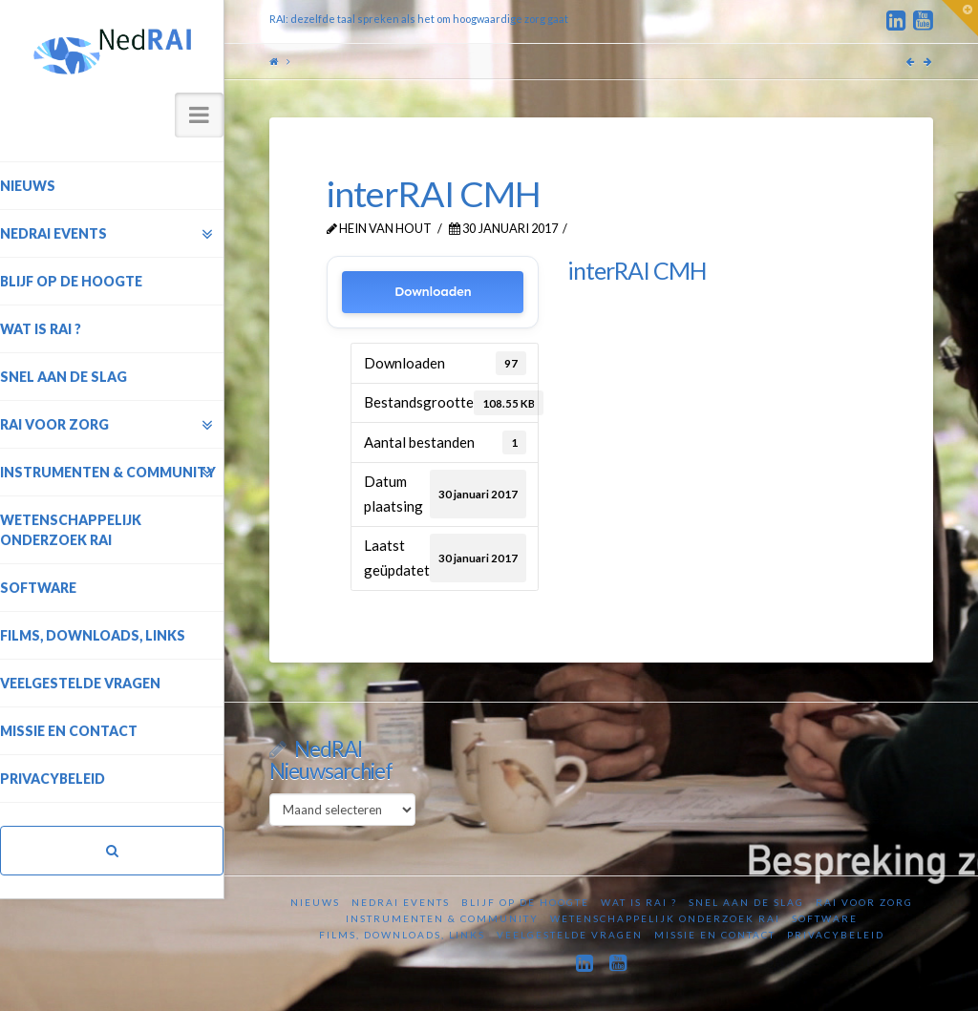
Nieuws (315, 902)
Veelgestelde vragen (570, 934)
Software (825, 918)
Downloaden (433, 292)
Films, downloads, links (402, 934)
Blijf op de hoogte (525, 902)
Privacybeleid (835, 934)
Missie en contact (715, 934)
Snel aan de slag (746, 902)
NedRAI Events (400, 902)
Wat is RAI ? (639, 902)
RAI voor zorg (864, 902)
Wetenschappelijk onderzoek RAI (665, 918)
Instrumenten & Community (442, 918)
